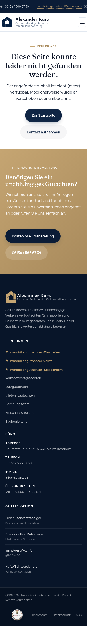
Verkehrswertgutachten (23, 378)
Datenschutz (62, 615)
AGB (79, 615)
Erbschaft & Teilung (19, 412)
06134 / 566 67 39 (26, 252)
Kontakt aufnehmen (43, 132)
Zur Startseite (43, 115)
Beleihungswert (17, 404)
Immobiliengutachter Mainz (30, 361)
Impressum (39, 615)
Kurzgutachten (16, 386)
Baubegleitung (16, 421)
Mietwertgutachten (20, 395)
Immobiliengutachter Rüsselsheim (36, 369)
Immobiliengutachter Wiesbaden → (59, 6)
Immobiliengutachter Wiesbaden (34, 352)
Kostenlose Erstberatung (33, 236)
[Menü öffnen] (82, 22)
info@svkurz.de (16, 477)
